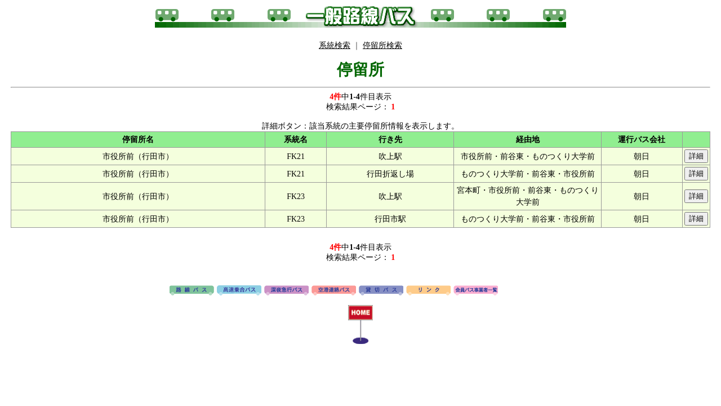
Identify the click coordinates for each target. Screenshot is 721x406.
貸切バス (381, 291)
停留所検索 (382, 45)
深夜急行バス (286, 291)
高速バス (239, 291)
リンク (428, 291)
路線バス (192, 291)
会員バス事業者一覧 (475, 291)
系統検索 (334, 45)
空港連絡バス (333, 291)
